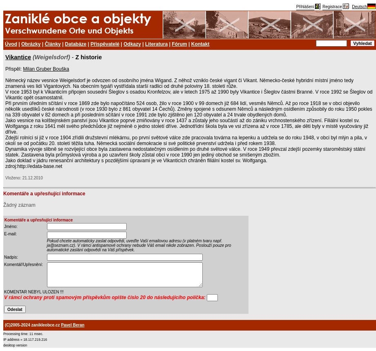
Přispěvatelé (105, 44)
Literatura (156, 44)
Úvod (11, 44)
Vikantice (18, 57)
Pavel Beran (72, 325)
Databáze (76, 44)
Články (52, 44)
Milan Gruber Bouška (46, 69)
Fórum (179, 44)
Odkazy (132, 44)
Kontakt (200, 44)
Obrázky (30, 44)
